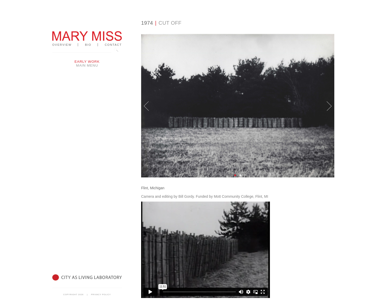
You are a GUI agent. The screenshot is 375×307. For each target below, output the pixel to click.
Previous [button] (146, 102)
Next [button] (329, 102)
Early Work (87, 62)
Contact (113, 44)
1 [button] (235, 175)
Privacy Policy (101, 294)
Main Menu (87, 65)
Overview (62, 44)
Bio (88, 44)
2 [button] (240, 175)
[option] (237, 105)
